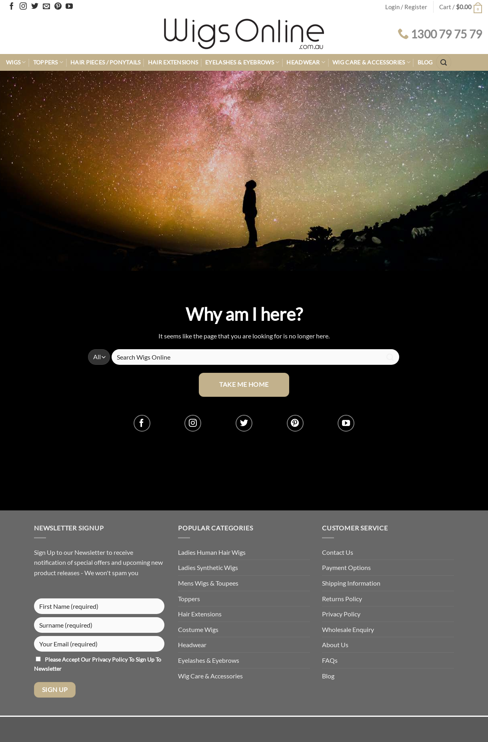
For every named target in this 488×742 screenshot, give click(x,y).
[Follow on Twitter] (34, 7)
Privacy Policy (110, 659)
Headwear (305, 62)
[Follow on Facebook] (11, 7)
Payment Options (346, 567)
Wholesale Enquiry (348, 629)
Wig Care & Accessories (371, 62)
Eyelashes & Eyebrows (242, 62)
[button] (460, 7)
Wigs (16, 62)
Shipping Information (351, 583)
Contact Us (337, 552)
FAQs (330, 660)
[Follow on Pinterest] (58, 7)
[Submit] (390, 357)
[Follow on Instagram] (23, 7)
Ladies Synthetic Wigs (208, 567)
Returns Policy (342, 598)
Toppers (48, 62)
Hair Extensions (173, 62)
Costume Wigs (198, 629)
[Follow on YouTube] (69, 7)
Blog (425, 62)
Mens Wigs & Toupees (208, 583)
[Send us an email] (46, 7)
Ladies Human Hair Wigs (212, 552)
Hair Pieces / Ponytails (105, 62)
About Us (335, 644)
